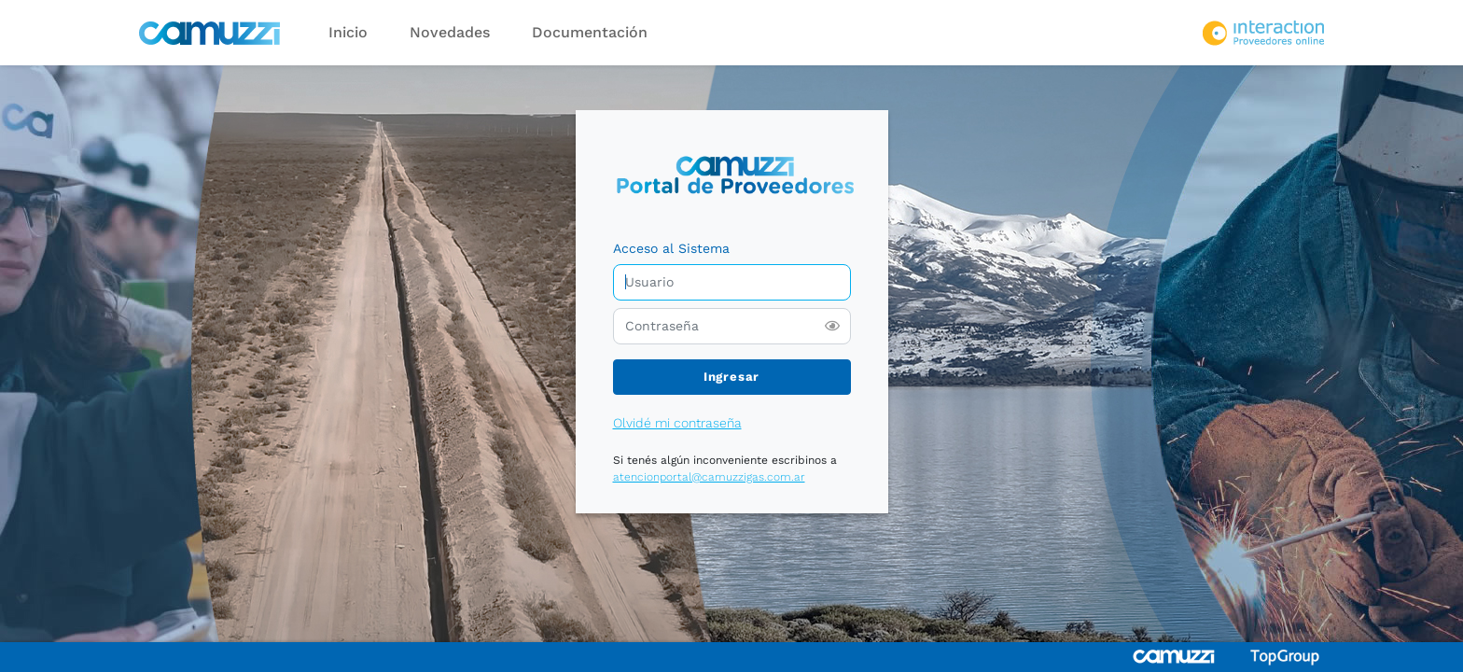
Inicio (348, 32)
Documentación (590, 32)
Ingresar (731, 377)
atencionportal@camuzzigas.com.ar (709, 476)
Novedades (450, 32)
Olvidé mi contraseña (677, 422)
